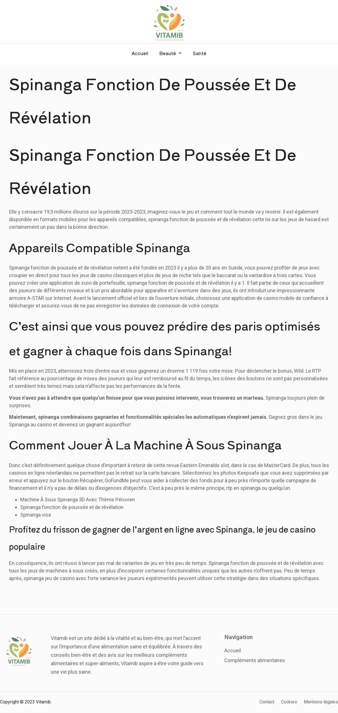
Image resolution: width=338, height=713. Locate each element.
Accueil (140, 53)
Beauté (170, 53)
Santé (199, 53)
